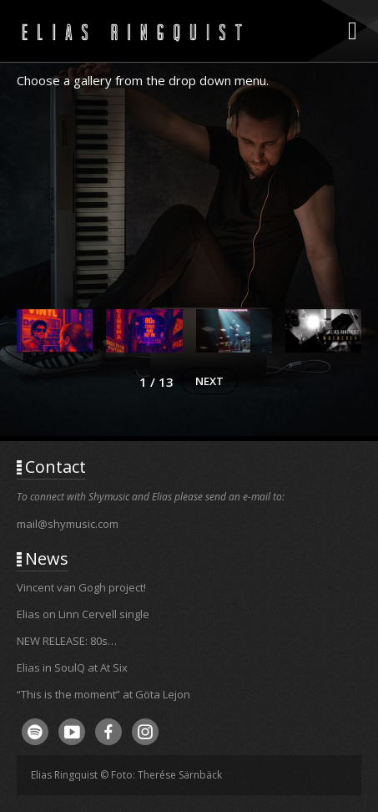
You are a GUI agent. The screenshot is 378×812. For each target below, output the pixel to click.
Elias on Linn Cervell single (83, 614)
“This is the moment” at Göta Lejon (103, 694)
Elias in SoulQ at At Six (72, 667)
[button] (54, 338)
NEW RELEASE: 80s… (67, 640)
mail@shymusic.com (67, 523)
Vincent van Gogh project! (81, 587)
